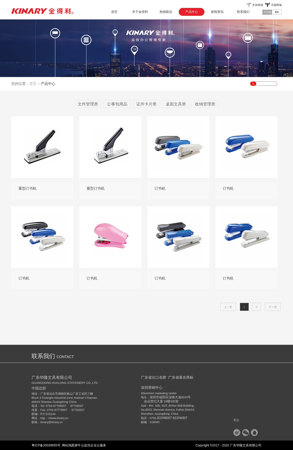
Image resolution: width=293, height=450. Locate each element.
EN (277, 12)
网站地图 (67, 445)
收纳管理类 (205, 104)
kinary (44, 422)
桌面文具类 (176, 104)
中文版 (267, 12)
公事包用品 (117, 104)
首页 (114, 12)
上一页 (228, 307)
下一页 (273, 307)
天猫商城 (276, 5)
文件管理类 (88, 104)
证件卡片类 (146, 104)
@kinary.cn (55, 422)
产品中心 (48, 84)
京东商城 (257, 5)
